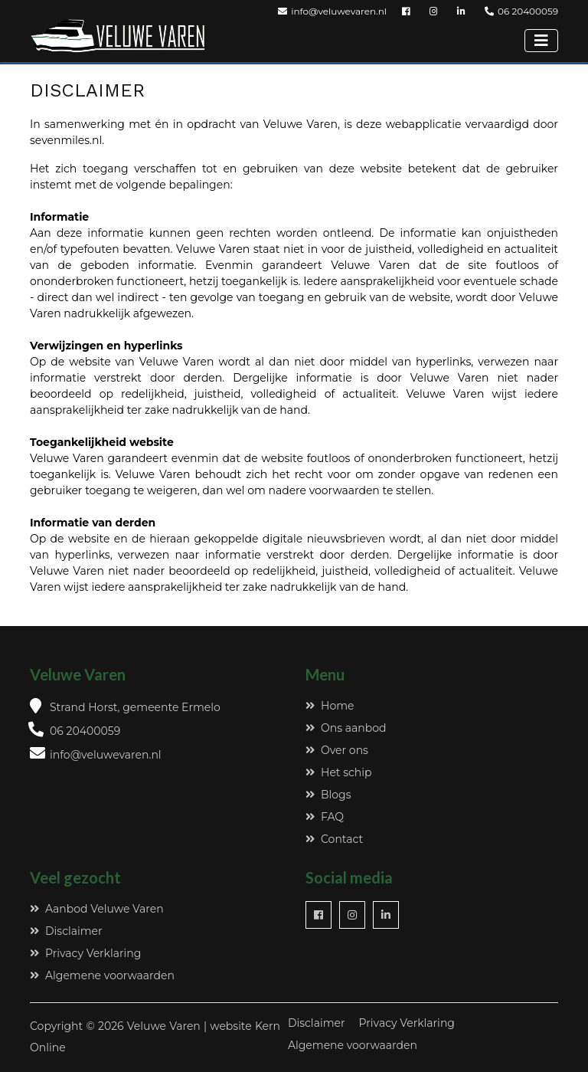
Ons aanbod (345, 728)
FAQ (324, 817)
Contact (334, 839)
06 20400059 (521, 11)
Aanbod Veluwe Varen (97, 909)
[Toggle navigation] (541, 40)
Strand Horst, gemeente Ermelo (135, 707)
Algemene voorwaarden (102, 975)
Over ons (336, 750)
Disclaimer (66, 931)
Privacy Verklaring (85, 953)
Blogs (328, 795)
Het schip (338, 772)
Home (329, 706)
